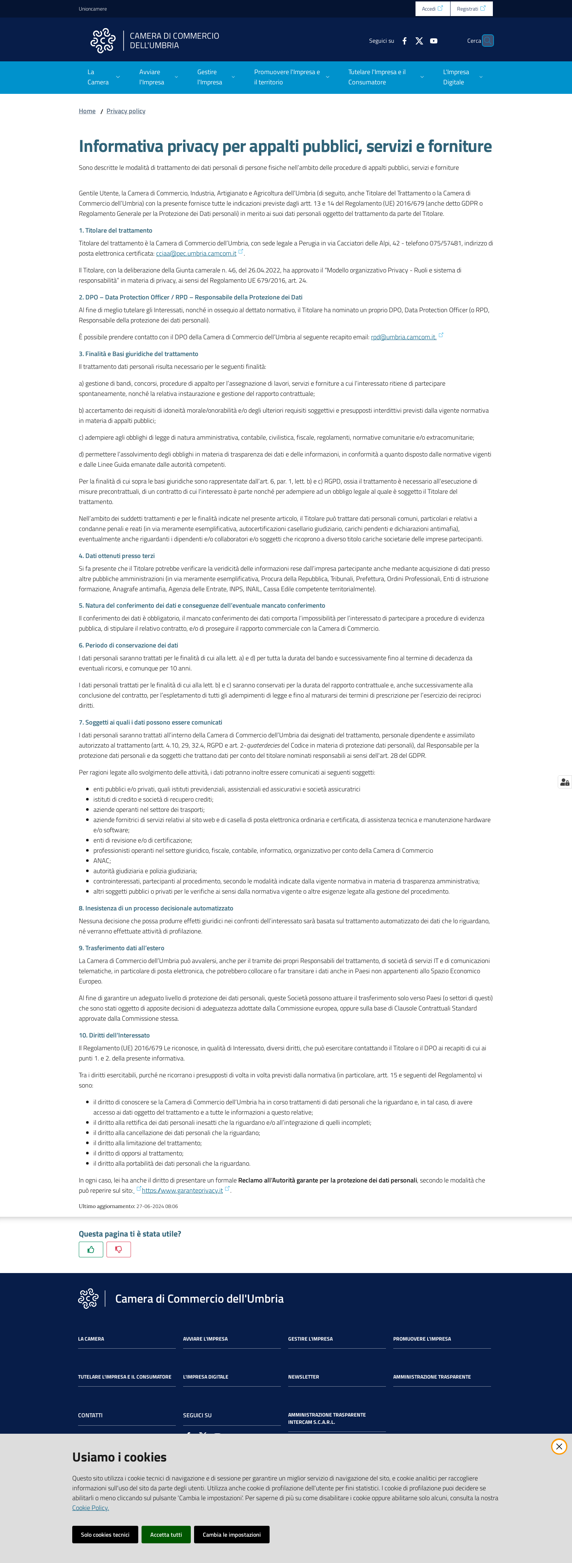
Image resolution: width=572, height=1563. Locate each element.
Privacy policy (126, 111)
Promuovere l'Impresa (422, 1338)
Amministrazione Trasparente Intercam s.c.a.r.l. (327, 1418)
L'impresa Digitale (205, 1376)
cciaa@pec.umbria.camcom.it (200, 253)
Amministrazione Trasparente (432, 1376)
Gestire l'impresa (310, 1338)
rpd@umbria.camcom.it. (407, 337)
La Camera (91, 1338)
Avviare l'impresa (205, 1338)
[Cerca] (484, 40)
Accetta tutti (166, 1534)
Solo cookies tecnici (105, 1534)
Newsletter (303, 1376)
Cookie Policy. (90, 1508)
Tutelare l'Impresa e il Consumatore (124, 1376)
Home (87, 111)
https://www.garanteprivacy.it (186, 1190)
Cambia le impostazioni (232, 1534)
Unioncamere (93, 8)
